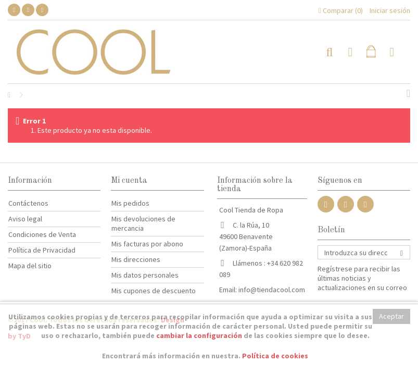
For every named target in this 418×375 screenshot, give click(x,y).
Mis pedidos (130, 203)
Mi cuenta (129, 181)
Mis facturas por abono (147, 243)
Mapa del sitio (30, 265)
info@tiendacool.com (271, 289)
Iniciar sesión (389, 10)
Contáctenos (28, 203)
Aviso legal (25, 218)
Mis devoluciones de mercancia (143, 223)
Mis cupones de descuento (153, 290)
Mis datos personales (145, 275)
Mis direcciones (135, 259)
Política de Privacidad (41, 250)
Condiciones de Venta (42, 234)
